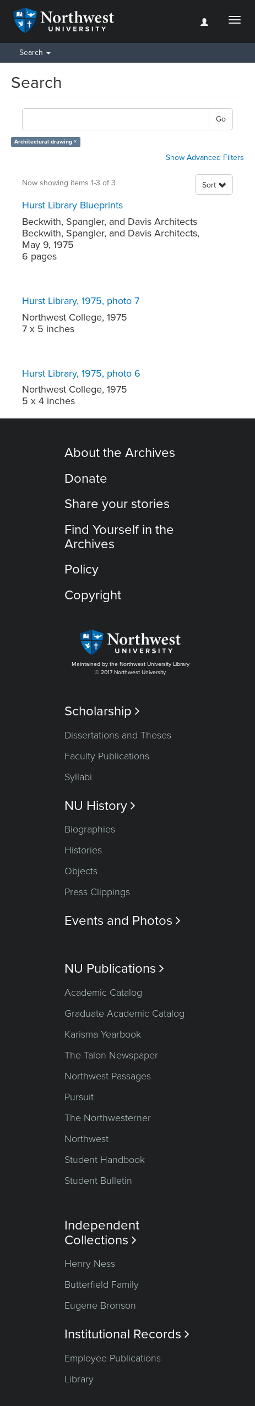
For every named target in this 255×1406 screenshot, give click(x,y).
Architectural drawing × (45, 141)
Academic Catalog (103, 992)
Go (221, 119)
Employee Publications (112, 1358)
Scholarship (102, 711)
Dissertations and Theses (117, 735)
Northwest (86, 1139)
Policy (81, 569)
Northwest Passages (107, 1076)
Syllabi (78, 777)
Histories (83, 850)
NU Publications (114, 969)
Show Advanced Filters (205, 157)
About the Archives (119, 453)
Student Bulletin (98, 1181)
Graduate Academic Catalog (124, 1013)
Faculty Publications (106, 756)
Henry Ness (89, 1264)
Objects (80, 871)
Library (79, 1379)
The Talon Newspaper (111, 1055)
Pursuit (79, 1097)
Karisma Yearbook (102, 1034)
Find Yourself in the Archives (119, 537)
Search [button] (35, 52)
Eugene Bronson (100, 1305)
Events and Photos (122, 921)
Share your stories (117, 504)
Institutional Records (126, 1334)
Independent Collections (101, 1232)
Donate (85, 479)
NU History (99, 806)
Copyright (92, 595)
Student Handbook (104, 1160)
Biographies (89, 829)
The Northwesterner (107, 1118)
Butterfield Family (101, 1284)
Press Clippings (97, 892)
